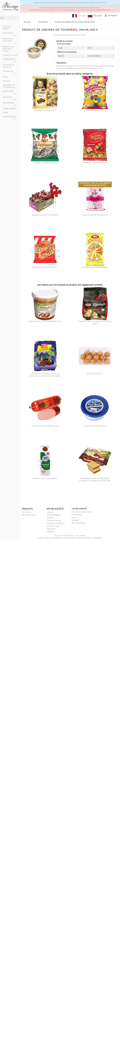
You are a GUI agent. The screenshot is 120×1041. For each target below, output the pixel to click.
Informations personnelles (82, 512)
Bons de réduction (79, 523)
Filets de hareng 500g (95, 426)
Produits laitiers (10, 40)
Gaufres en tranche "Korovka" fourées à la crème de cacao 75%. (95, 479)
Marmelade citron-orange (95, 267)
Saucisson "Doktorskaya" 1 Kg (45, 426)
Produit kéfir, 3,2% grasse (45, 478)
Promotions (26, 512)
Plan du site (51, 529)
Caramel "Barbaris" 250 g (45, 163)
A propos (50, 518)
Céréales (10, 71)
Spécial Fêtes (7, 28)
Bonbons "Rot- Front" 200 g (45, 267)
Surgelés (10, 33)
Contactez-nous (53, 526)
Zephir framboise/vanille (95, 215)
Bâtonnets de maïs (95, 110)
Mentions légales (53, 515)
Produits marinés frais (8, 49)
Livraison (50, 512)
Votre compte (79, 509)
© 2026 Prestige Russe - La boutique (70, 535)
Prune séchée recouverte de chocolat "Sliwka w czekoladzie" (45, 375)
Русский (95, 15)
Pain (5, 77)
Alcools (10, 97)
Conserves (10, 59)
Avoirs (74, 517)
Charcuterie (10, 55)
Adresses (75, 520)
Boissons (10, 91)
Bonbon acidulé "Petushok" (45, 215)
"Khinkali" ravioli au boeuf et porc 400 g (95, 322)
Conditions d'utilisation (55, 523)
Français (78, 15)
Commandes (77, 515)
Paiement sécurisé (54, 520)
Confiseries (10, 117)
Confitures (9, 109)
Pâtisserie (10, 103)
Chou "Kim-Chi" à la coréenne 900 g (45, 321)
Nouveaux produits (29, 515)
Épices (6, 81)
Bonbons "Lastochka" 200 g (95, 163)
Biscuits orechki (95, 374)
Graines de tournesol (9, 86)
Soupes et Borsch (8, 66)
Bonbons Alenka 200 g (45, 110)
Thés (5, 113)
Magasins (50, 532)
